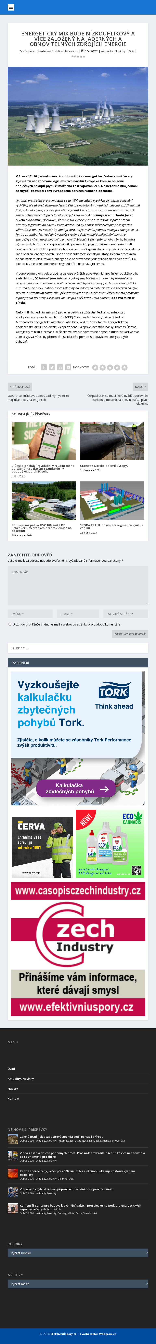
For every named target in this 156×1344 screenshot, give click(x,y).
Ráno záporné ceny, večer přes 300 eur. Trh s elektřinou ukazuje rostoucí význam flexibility (77, 1173)
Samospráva (117, 1140)
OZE (71, 1178)
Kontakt (14, 1098)
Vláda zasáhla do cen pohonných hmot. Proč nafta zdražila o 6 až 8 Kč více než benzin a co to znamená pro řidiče (82, 1155)
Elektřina (62, 1178)
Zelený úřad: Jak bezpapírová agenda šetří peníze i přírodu (61, 1137)
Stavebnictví (90, 1213)
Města (71, 1213)
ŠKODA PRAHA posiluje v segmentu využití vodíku (111, 526)
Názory (13, 1089)
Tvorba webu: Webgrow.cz (98, 1334)
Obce (79, 1213)
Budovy (62, 1213)
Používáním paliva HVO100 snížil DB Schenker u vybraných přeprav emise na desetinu (42, 528)
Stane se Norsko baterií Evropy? (104, 466)
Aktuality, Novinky (113, 51)
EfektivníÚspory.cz (65, 51)
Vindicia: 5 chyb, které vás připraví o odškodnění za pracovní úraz (66, 1189)
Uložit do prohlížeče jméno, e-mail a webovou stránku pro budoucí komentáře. (67, 624)
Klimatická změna (99, 1140)
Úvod (11, 1069)
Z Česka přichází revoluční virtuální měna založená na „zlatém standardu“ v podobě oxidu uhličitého (43, 468)
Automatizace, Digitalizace (73, 1140)
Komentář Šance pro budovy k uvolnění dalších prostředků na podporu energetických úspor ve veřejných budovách (80, 1207)
